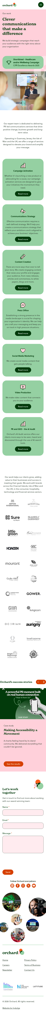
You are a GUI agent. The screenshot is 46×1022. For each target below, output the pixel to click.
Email (5, 820)
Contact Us (29, 970)
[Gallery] (26, 62)
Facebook (18, 886)
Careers (5, 965)
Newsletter (7, 970)
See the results (13, 764)
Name (5, 807)
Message (7, 833)
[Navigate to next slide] (43, 682)
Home (5, 960)
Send (8, 872)
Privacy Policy (30, 960)
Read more (23, 193)
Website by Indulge (11, 1008)
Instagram (23, 886)
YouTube (34, 886)
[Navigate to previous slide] (38, 682)
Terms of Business (32, 965)
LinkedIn (12, 886)
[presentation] (21, 862)
